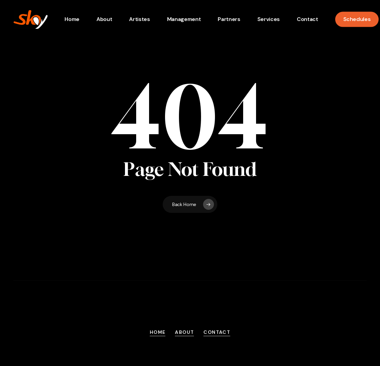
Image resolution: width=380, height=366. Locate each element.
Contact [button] (216, 332)
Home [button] (158, 332)
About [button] (184, 332)
